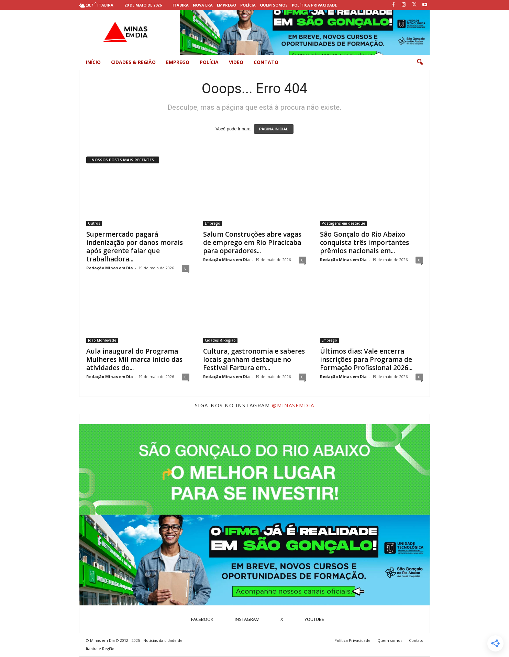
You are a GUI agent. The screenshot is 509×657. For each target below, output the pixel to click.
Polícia (248, 5)
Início (93, 62)
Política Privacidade (314, 5)
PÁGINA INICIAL (273, 129)
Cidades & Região (133, 62)
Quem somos (274, 5)
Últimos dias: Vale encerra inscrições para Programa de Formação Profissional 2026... (366, 359)
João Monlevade (102, 340)
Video (236, 62)
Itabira (181, 5)
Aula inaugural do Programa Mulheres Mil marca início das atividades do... (134, 359)
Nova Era (203, 5)
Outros (94, 223)
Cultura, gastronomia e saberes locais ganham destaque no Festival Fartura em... (254, 359)
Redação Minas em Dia (109, 267)
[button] (419, 62)
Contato (266, 62)
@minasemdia (293, 405)
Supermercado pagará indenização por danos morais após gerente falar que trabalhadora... (134, 246)
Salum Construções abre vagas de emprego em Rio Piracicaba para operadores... (252, 242)
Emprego (226, 5)
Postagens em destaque (343, 223)
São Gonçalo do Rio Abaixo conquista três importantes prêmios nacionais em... (364, 242)
